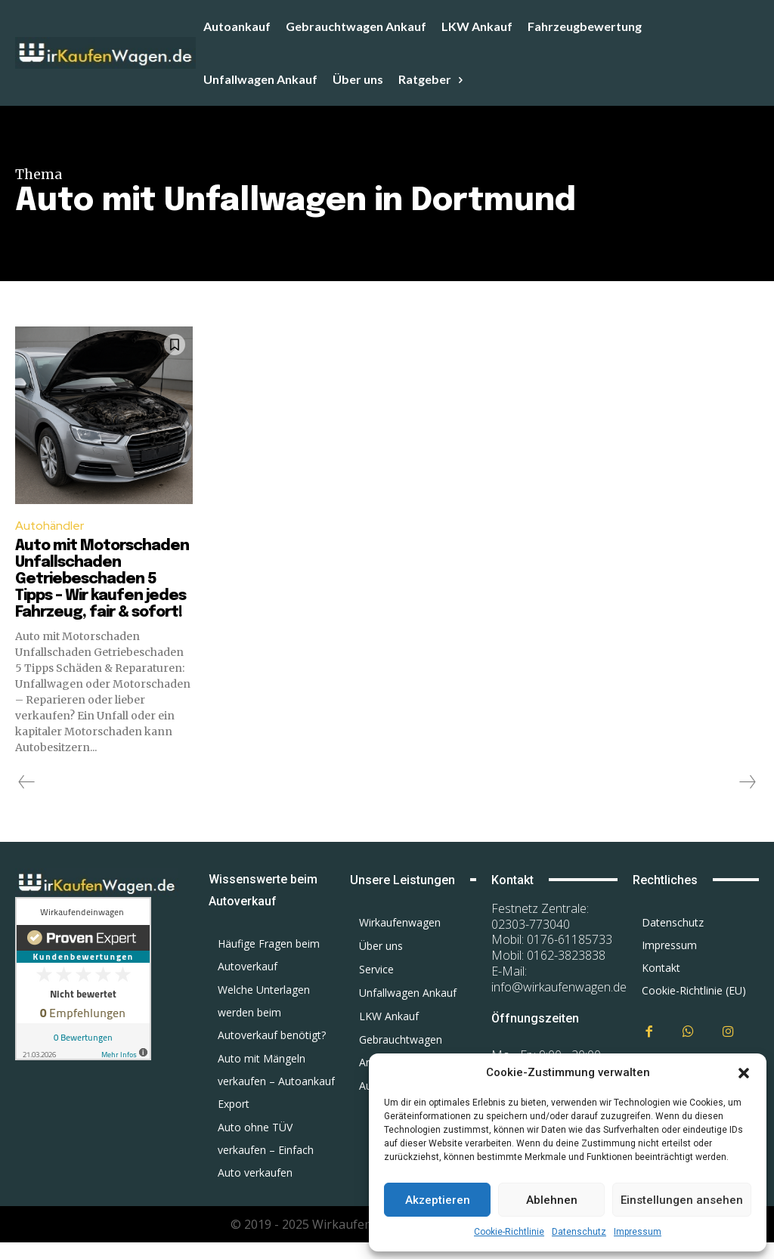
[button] (743, 1073)
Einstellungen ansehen (682, 1200)
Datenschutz (579, 1232)
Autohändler (50, 526)
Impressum (637, 1232)
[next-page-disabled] (747, 798)
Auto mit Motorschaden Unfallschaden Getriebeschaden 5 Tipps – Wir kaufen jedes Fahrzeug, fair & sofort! (101, 587)
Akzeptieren (437, 1200)
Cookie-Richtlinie (509, 1232)
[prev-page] (27, 798)
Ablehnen (551, 1200)
